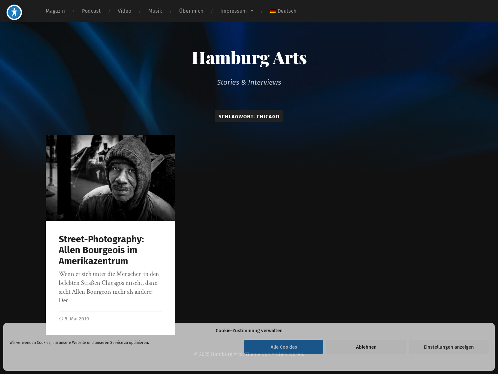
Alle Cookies (284, 347)
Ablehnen (366, 347)
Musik (155, 11)
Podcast (91, 11)
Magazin (55, 11)
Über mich (191, 11)
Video (124, 11)
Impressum (233, 11)
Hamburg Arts (249, 57)
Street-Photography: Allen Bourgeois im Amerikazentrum (101, 250)
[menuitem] (283, 11)
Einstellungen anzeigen (449, 347)
